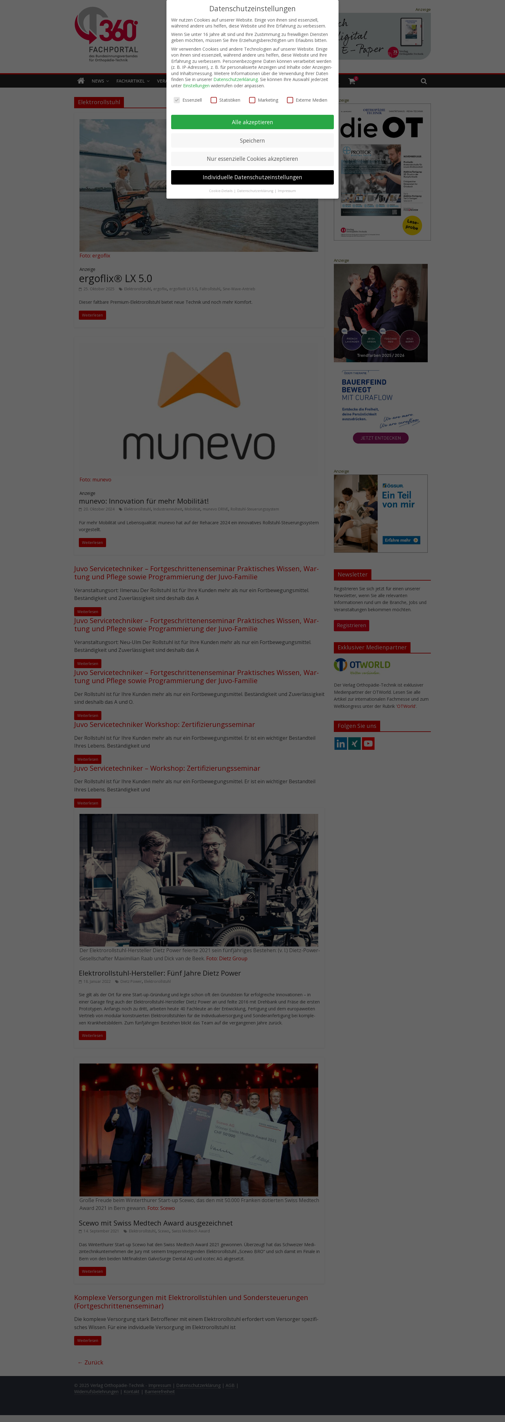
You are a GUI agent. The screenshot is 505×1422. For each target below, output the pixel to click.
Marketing (263, 98)
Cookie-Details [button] (221, 189)
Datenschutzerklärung (235, 77)
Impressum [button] (287, 189)
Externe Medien (307, 98)
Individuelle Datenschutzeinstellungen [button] (252, 175)
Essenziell (188, 98)
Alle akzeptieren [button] (252, 120)
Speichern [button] (252, 138)
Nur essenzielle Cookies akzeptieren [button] (252, 156)
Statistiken (225, 98)
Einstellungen (196, 83)
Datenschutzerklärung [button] (255, 189)
